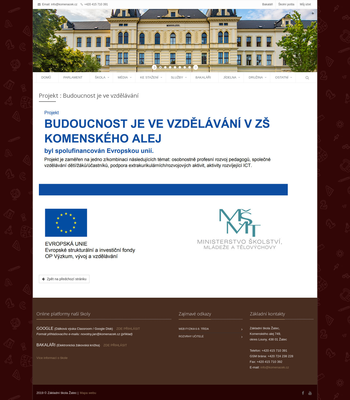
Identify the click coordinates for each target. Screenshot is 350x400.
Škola (100, 77)
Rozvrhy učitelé (191, 336)
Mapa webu (88, 393)
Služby (177, 77)
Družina (256, 77)
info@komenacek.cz (64, 4)
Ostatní (281, 77)
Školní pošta (286, 4)
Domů (46, 77)
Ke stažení (149, 77)
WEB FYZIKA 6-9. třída (194, 328)
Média (123, 77)
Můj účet (305, 4)
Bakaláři (267, 4)
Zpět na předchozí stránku (64, 279)
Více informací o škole (52, 358)
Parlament (73, 77)
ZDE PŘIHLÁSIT (128, 328)
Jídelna (229, 77)
